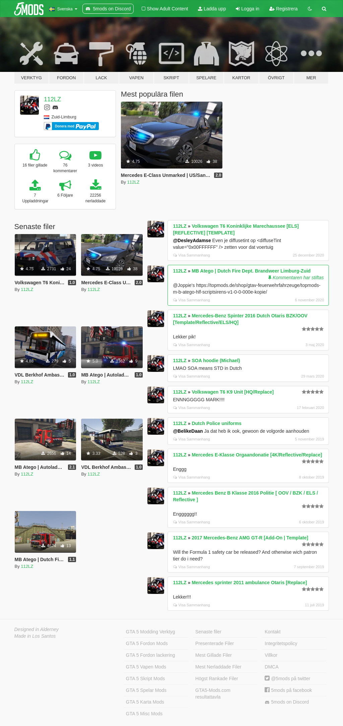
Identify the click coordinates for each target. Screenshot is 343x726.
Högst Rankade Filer (216, 678)
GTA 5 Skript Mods (145, 678)
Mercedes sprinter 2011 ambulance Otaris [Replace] (249, 582)
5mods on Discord (287, 702)
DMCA (271, 666)
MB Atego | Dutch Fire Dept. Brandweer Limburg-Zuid (251, 271)
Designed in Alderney (36, 629)
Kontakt (272, 631)
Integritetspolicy (281, 643)
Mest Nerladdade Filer (218, 666)
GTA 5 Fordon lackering (150, 655)
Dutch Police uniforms (217, 423)
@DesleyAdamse (192, 240)
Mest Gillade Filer (213, 655)
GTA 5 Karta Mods (145, 702)
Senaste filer (208, 631)
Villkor (271, 655)
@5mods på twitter (287, 679)
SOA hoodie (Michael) (216, 360)
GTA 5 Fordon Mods (147, 643)
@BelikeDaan (188, 431)
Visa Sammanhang (191, 255)
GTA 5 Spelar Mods (146, 690)
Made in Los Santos (35, 636)
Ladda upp (212, 8)
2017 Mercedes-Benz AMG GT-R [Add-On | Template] (250, 537)
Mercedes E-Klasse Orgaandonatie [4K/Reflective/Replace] (257, 454)
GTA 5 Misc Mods (144, 713)
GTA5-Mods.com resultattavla (212, 694)
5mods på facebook (288, 690)
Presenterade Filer (214, 643)
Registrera (283, 8)
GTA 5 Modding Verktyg (150, 631)
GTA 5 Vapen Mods (146, 666)
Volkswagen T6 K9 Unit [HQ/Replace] (233, 392)
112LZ (52, 99)
